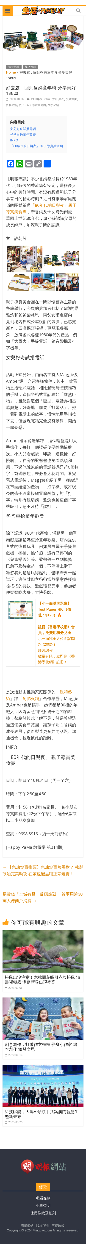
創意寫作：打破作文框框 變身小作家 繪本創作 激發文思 (41, 1047)
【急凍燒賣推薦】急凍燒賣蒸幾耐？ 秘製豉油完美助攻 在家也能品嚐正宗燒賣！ (43, 870)
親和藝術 (11, 105)
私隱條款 (43, 1198)
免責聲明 (43, 1205)
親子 (22, 105)
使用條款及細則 (43, 1213)
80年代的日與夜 (54, 99)
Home (11, 72)
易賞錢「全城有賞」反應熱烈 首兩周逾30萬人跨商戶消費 (43, 897)
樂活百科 (30, 67)
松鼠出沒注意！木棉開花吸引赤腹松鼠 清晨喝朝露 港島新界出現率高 (42, 979)
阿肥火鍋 (53, 105)
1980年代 (36, 99)
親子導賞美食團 (36, 105)
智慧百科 (13, 67)
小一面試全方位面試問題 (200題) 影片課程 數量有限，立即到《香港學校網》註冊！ (56, 633)
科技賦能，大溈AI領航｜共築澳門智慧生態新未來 (42, 1114)
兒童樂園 (71, 99)
